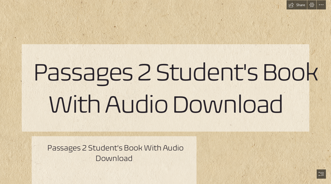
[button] (297, 4)
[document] (165, 92)
